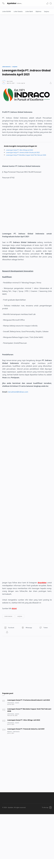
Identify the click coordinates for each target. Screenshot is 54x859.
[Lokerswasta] (11, 705)
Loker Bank (29, 11)
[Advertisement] (21, 39)
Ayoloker (11, 3)
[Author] (10, 81)
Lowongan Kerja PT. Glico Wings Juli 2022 (21, 150)
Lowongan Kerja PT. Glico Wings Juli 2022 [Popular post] (23, 722)
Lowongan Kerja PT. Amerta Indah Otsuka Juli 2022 (25, 152)
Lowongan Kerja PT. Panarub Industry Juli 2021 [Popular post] (25, 731)
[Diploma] (10, 734)
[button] (47, 3)
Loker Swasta (18, 11)
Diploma (38, 11)
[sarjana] (18, 705)
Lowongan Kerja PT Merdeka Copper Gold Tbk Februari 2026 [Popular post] (29, 712)
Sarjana (46, 11)
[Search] (51, 3)
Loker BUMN (6, 11)
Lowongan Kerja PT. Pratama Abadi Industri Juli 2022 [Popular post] (28, 702)
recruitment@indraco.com (18, 394)
